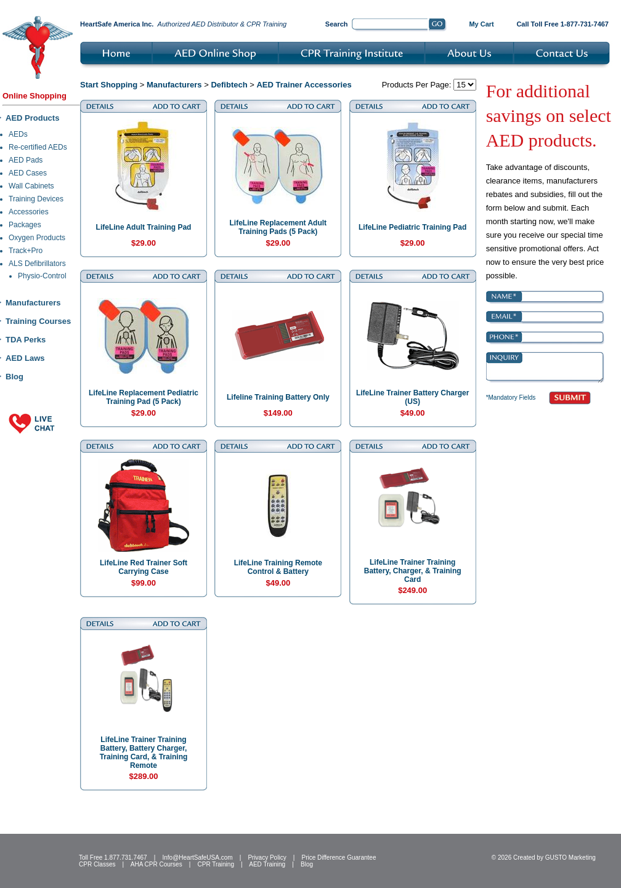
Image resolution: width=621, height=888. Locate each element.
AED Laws (25, 358)
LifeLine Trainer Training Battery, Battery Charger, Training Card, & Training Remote (144, 752)
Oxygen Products (37, 237)
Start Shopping (108, 84)
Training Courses (38, 321)
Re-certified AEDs (38, 147)
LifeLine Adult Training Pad (144, 227)
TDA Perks (26, 339)
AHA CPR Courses (156, 864)
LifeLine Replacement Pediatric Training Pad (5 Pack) (143, 397)
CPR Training (216, 864)
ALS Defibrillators (37, 263)
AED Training (267, 864)
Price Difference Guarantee (338, 857)
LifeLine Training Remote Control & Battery (278, 567)
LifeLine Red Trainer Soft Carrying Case (143, 567)
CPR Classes (97, 864)
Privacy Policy (267, 857)
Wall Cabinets (31, 186)
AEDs (18, 134)
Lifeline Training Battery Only (278, 397)
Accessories (29, 212)
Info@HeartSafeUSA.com (197, 857)
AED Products (32, 118)
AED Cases (28, 173)
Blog (14, 376)
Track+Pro (26, 250)
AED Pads (26, 160)
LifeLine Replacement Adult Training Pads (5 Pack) (278, 227)
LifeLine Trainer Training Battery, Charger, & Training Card (412, 571)
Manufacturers (33, 302)
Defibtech (229, 84)
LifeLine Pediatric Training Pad (412, 227)
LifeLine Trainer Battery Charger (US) (412, 397)
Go (438, 25)
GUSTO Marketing (570, 857)
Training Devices (36, 199)
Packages (25, 224)
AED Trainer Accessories (303, 84)
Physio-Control (42, 276)
